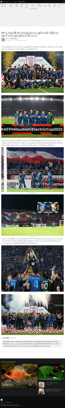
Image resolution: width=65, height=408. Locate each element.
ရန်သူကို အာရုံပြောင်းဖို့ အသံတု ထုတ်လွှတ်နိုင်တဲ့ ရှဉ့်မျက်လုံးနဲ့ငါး (14, 386)
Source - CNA (13, 337)
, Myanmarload (11, 38)
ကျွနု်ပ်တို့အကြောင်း (21, 1)
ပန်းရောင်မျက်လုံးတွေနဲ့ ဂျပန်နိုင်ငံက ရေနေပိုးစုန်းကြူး (50, 379)
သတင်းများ (15, 1)
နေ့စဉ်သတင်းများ (26, 6)
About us (2, 402)
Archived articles (8, 402)
